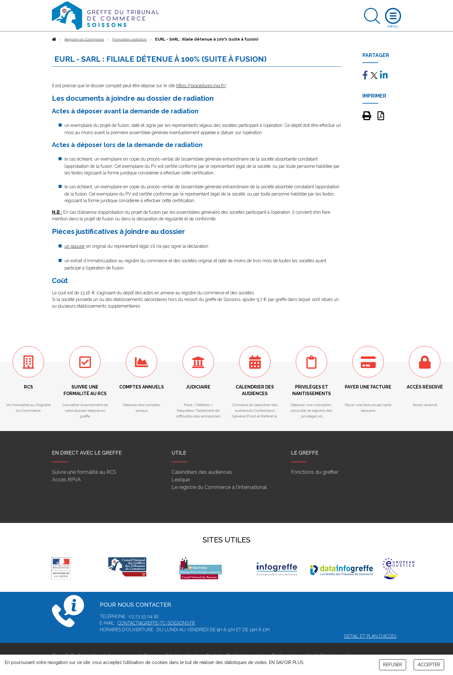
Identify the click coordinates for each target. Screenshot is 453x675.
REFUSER (392, 664)
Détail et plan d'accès (370, 636)
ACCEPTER (429, 664)
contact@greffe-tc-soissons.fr (156, 623)
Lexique (180, 480)
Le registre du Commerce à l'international (219, 487)
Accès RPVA (66, 480)
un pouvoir (74, 246)
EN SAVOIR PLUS (286, 662)
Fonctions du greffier (314, 472)
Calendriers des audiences (201, 472)
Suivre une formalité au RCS (84, 472)
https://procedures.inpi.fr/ (201, 85)
